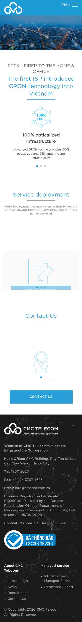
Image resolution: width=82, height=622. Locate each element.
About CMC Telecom (13, 568)
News (12, 587)
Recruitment (18, 593)
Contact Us (17, 598)
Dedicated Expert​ (58, 587)
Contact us (41, 397)
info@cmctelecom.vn (32, 488)
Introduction (18, 580)
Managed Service (55, 565)
